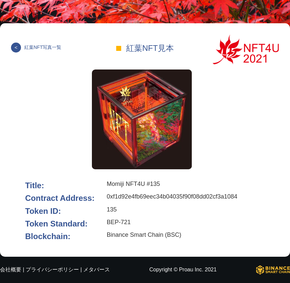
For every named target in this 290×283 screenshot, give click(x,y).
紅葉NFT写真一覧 (36, 47)
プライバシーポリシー (52, 269)
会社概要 (10, 269)
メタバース (96, 269)
